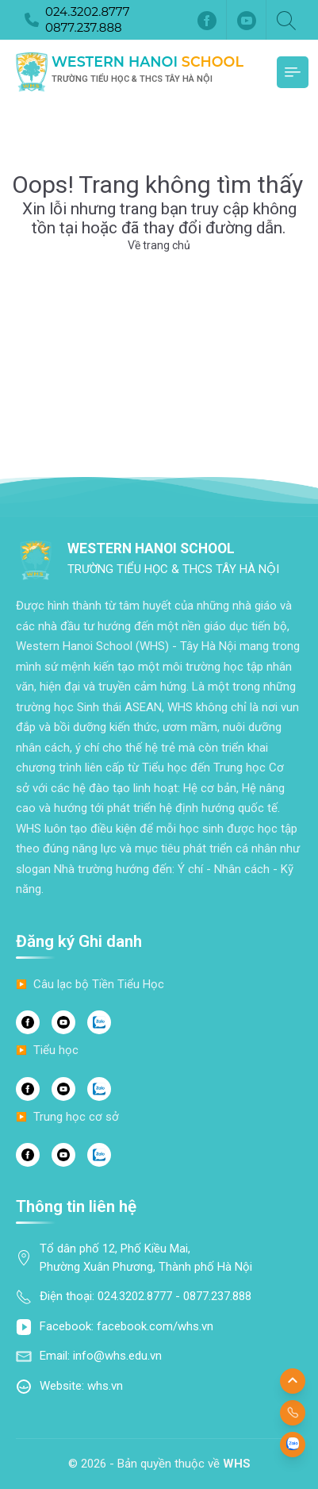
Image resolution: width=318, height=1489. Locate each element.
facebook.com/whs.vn (155, 1326)
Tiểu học (56, 1050)
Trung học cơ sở (76, 1117)
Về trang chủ (159, 245)
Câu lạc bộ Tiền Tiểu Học (98, 984)
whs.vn (105, 1386)
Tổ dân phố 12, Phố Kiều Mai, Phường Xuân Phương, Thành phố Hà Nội (146, 1257)
